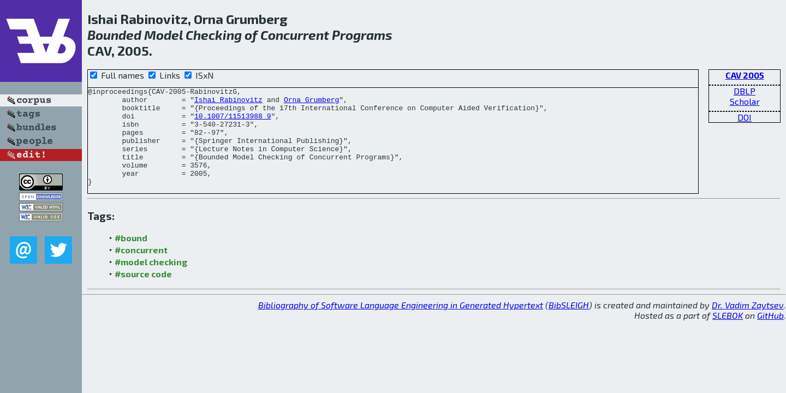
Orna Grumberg (311, 103)
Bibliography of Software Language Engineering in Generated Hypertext (400, 324)
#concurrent (141, 269)
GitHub (770, 335)
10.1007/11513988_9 (232, 122)
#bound (131, 257)
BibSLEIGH (569, 324)
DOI (744, 117)
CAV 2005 (744, 75)
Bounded (114, 35)
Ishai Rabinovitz (228, 103)
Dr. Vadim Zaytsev (748, 324)
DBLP (744, 91)
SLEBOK (727, 335)
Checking (214, 35)
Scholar (745, 101)
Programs (362, 35)
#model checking (151, 281)
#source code (143, 293)
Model (163, 35)
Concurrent (294, 35)
